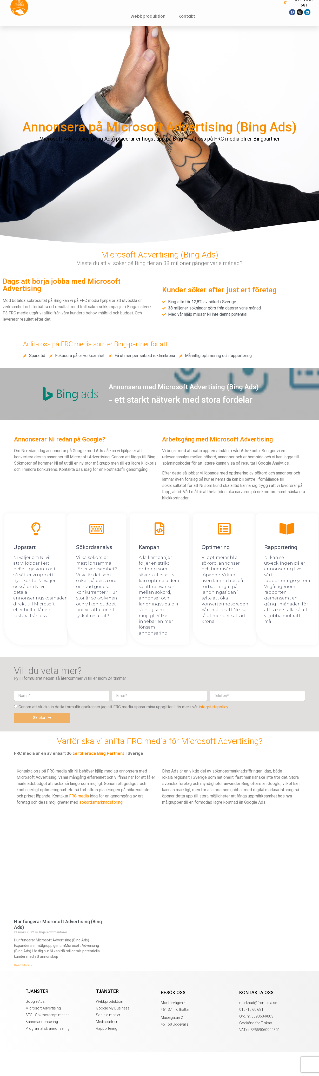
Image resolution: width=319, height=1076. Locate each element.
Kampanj (150, 547)
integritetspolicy (213, 706)
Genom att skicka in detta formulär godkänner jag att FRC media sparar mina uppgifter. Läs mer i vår (123, 706)
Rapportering (280, 547)
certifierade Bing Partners (98, 753)
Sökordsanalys (94, 547)
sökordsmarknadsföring (101, 802)
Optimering (216, 547)
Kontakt (186, 16)
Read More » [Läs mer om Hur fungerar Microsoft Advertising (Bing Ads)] (23, 965)
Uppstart (24, 547)
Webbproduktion (147, 16)
